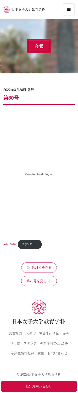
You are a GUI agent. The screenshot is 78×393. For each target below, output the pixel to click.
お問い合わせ (39, 386)
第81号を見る (39, 267)
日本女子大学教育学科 (44, 374)
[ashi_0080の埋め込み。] (39, 174)
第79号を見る (39, 281)
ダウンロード (30, 244)
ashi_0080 (9, 244)
